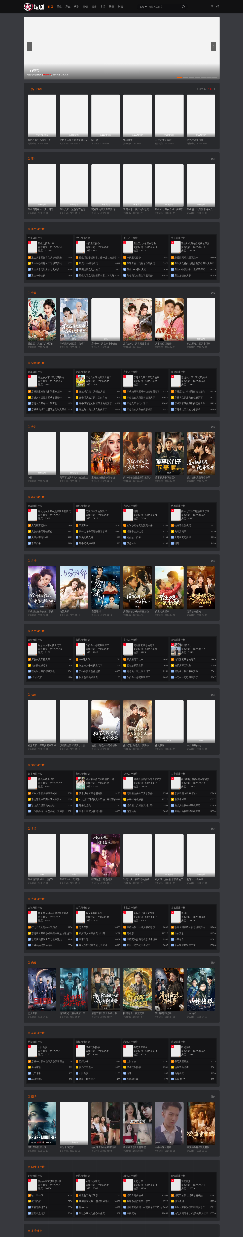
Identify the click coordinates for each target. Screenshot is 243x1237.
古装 (103, 6)
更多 (213, 158)
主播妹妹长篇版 (163, 1147)
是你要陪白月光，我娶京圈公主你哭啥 (137, 745)
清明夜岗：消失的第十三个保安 (74, 1013)
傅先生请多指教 (195, 139)
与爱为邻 (64, 611)
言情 (85, 6)
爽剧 (76, 6)
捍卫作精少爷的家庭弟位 (136, 611)
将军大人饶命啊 (195, 879)
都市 (94, 6)
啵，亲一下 (97, 139)
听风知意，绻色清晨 (102, 879)
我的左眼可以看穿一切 (39, 139)
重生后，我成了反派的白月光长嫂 (42, 343)
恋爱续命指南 (194, 611)
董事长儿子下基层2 (165, 477)
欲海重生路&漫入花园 (198, 1147)
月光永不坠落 (67, 1147)
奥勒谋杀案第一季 (37, 1147)
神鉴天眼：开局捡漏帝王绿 (42, 745)
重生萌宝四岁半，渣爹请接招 (42, 879)
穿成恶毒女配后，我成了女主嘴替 (74, 343)
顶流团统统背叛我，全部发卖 (74, 745)
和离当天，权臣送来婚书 (136, 879)
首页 (50, 6)
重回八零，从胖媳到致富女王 (137, 209)
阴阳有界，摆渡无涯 (133, 1013)
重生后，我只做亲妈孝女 (200, 209)
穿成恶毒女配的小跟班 (198, 343)
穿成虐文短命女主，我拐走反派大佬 (42, 611)
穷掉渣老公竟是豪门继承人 (137, 477)
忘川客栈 (32, 1013)
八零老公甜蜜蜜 (163, 343)
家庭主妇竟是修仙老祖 (103, 477)
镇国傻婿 (128, 139)
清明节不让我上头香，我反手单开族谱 (105, 1013)
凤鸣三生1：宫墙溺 (70, 879)
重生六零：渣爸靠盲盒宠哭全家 (74, 209)
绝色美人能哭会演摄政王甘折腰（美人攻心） (74, 139)
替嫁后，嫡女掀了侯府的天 (169, 879)
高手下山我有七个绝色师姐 (74, 477)
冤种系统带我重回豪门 (103, 209)
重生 (59, 6)
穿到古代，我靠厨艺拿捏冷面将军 (137, 343)
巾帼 (30, 477)
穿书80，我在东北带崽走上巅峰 (105, 343)
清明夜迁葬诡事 (163, 1013)
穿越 (68, 6)
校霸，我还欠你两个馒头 (104, 745)
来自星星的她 (194, 745)
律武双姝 (159, 745)
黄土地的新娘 (162, 611)
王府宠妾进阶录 (163, 139)
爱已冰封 (96, 611)
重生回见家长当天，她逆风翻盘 (42, 209)
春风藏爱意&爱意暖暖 (134, 1147)
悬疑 (111, 6)
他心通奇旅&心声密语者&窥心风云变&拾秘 (105, 1147)
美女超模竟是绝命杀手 (198, 477)
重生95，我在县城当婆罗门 (169, 209)
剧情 (120, 6)
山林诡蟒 (191, 1013)
